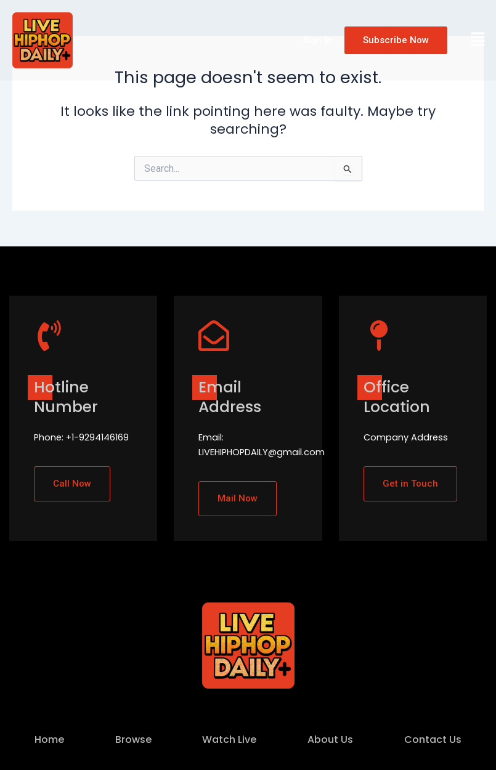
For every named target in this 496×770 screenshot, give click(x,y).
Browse (133, 739)
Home (49, 739)
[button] (478, 40)
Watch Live (229, 739)
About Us (330, 739)
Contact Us (432, 739)
